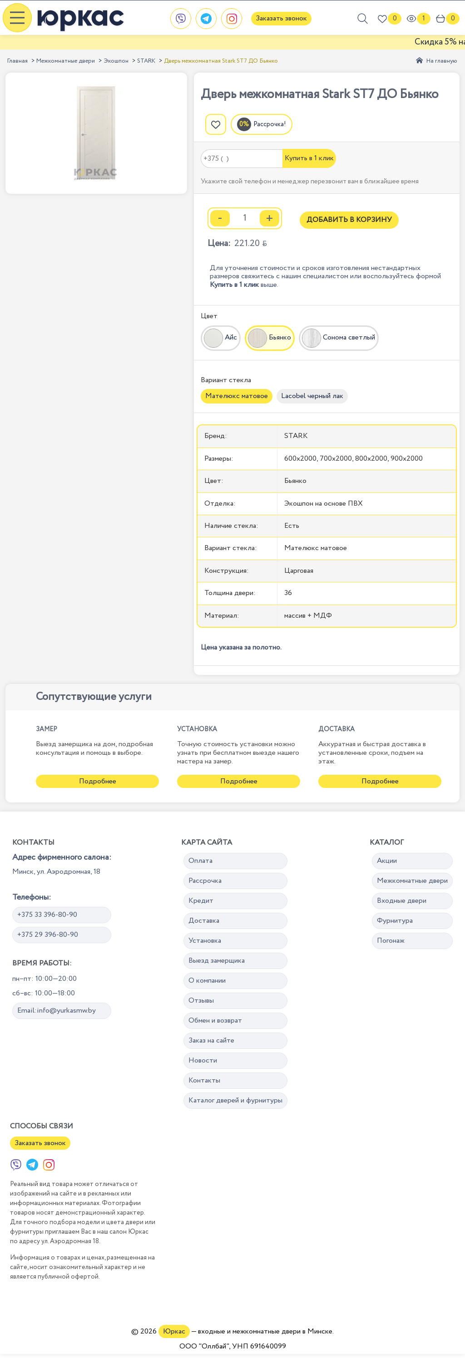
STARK (146, 61)
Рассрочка (205, 881)
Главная (17, 61)
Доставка (203, 920)
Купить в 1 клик (309, 158)
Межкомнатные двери (65, 61)
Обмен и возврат (215, 1020)
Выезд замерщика (216, 960)
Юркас (174, 1331)
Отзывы (201, 1000)
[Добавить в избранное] (215, 124)
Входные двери (401, 901)
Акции (387, 861)
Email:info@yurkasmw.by (56, 1010)
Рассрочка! (269, 124)
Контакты (204, 1080)
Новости (202, 1060)
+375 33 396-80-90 (47, 915)
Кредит (200, 901)
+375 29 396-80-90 (47, 935)
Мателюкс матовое (236, 396)
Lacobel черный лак (312, 396)
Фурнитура (395, 920)
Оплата (200, 861)
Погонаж (391, 940)
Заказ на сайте (211, 1040)
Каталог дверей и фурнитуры (235, 1100)
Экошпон (116, 61)
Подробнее (97, 781)
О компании (207, 980)
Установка (204, 940)
